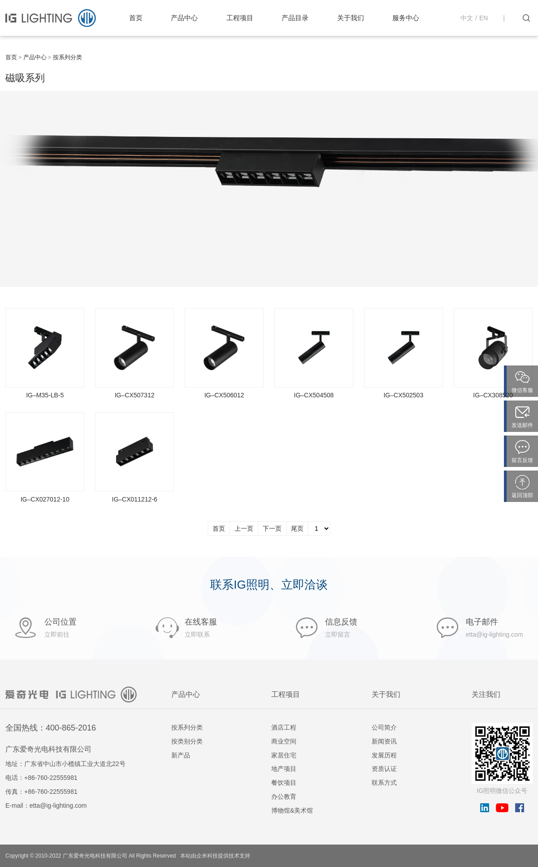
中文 (466, 18)
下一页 (272, 528)
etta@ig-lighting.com (58, 805)
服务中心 (405, 18)
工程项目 (239, 18)
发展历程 (384, 755)
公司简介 (384, 727)
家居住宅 (283, 755)
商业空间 (283, 741)
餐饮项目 (283, 782)
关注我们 (486, 694)
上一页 (243, 528)
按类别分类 (187, 741)
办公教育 (283, 796)
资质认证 (384, 768)
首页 (136, 18)
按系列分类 (187, 727)
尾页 (297, 528)
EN (483, 18)
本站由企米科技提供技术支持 (215, 856)
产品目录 (295, 18)
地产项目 (283, 768)
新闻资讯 (384, 741)
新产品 (180, 755)
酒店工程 (283, 727)
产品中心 (184, 18)
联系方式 (384, 782)
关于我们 (350, 18)
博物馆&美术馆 (292, 810)
